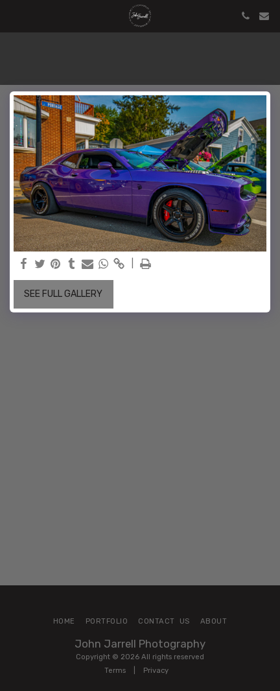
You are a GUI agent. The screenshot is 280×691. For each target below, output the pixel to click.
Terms (115, 670)
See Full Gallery (63, 293)
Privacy (156, 670)
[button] (14, 15)
